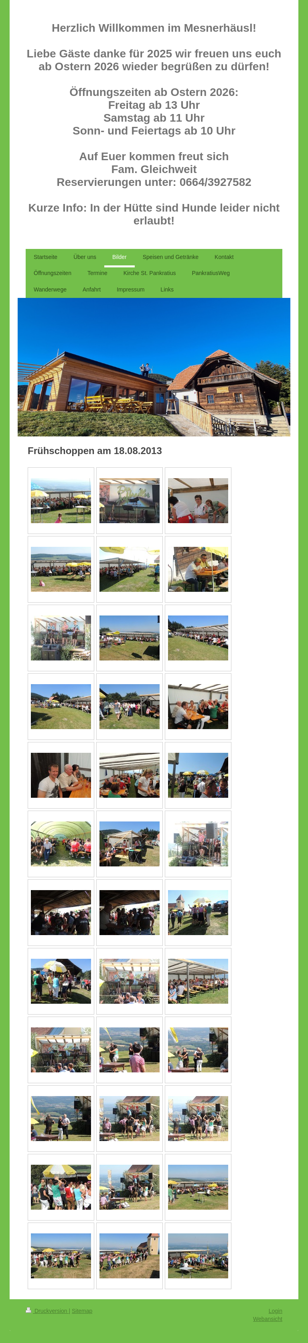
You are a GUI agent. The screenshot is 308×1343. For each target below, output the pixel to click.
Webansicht (267, 1319)
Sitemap (82, 1311)
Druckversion (47, 1311)
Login (275, 1311)
